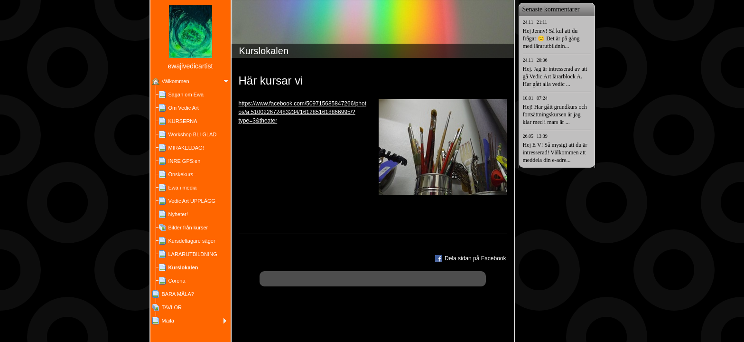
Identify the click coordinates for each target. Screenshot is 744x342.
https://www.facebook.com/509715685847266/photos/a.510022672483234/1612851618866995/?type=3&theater (303, 112)
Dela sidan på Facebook (475, 258)
